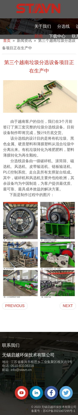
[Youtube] (21, 393)
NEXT (68, 306)
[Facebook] (51, 393)
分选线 (63, 26)
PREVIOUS (15, 306)
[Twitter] (66, 393)
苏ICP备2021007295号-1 (59, 410)
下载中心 (57, 36)
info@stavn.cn (21, 370)
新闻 (38, 36)
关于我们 (42, 26)
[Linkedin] (36, 393)
